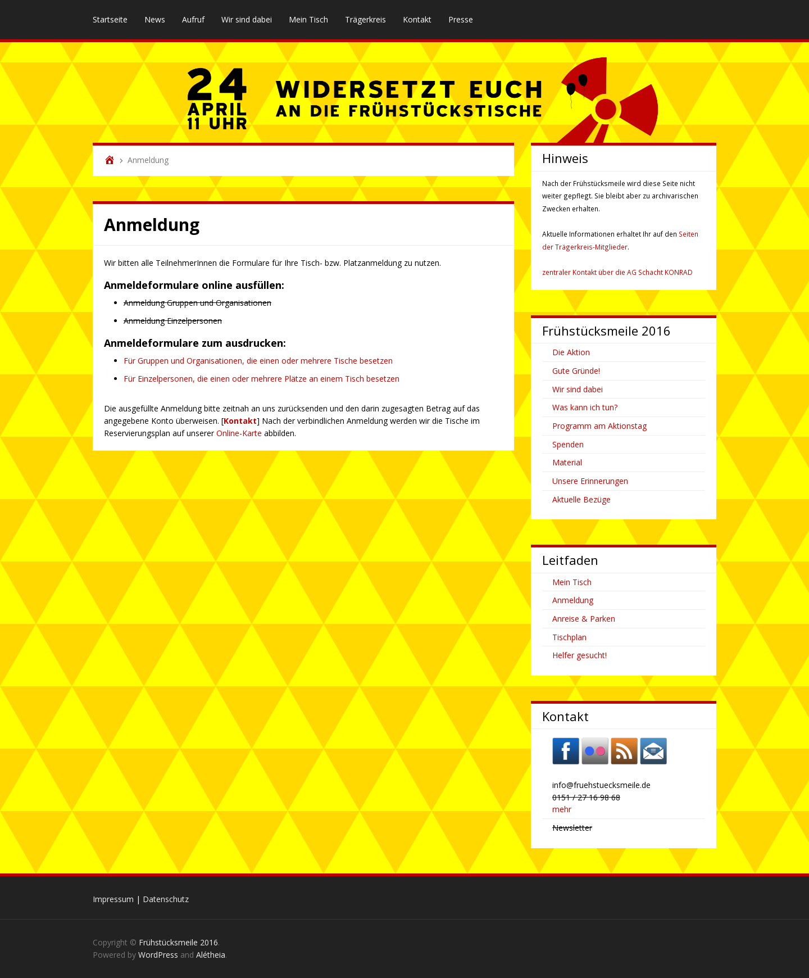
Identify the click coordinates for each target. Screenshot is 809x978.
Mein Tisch (308, 19)
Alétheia (210, 954)
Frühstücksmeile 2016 (178, 942)
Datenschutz (166, 899)
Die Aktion (571, 352)
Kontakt (417, 19)
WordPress (158, 954)
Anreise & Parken (583, 618)
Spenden (568, 444)
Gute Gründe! (576, 370)
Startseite (110, 19)
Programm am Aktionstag (599, 425)
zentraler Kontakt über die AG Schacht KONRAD (617, 272)
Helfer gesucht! (579, 655)
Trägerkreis (365, 19)
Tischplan (569, 637)
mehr (561, 809)
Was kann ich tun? (584, 407)
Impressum (113, 899)
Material (567, 462)
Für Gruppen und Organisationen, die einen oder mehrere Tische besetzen (258, 360)
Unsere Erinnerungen (590, 481)
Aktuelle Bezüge (581, 499)
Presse (460, 19)
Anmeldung (572, 600)
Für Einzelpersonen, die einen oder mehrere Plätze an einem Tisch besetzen (261, 378)
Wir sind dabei (246, 19)
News (154, 19)
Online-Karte (239, 433)
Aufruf (193, 19)
